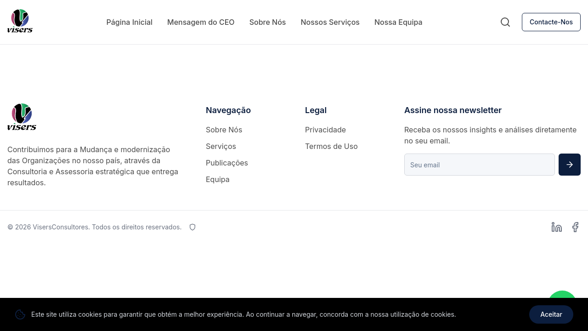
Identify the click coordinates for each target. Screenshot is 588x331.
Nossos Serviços (329, 22)
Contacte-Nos (551, 22)
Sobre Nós (267, 22)
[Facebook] (575, 227)
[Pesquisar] (505, 22)
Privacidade (325, 129)
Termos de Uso (331, 146)
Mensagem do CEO (201, 22)
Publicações (227, 162)
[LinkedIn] (556, 227)
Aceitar (551, 314)
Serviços (221, 146)
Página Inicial (129, 22)
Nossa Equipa (398, 22)
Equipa (218, 179)
